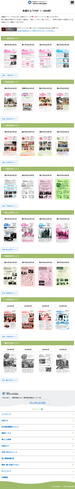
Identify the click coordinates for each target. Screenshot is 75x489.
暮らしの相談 (6, 439)
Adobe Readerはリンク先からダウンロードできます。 (36, 30)
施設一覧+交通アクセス (10, 464)
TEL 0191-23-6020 (37, 402)
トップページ (6, 414)
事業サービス (6, 433)
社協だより (5, 445)
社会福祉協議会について (10, 426)
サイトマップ (6, 471)
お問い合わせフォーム (9, 452)
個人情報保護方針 (8, 458)
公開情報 (5, 477)
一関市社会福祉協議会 (37, 2)
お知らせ (5, 420)
